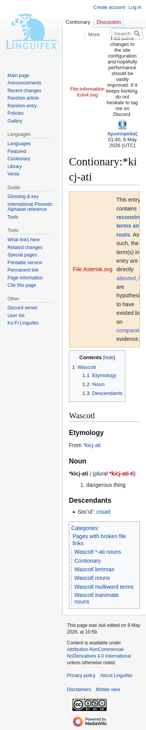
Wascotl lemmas (94, 569)
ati (98, 445)
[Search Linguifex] (127, 33)
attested (126, 278)
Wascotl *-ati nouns (97, 552)
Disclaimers (79, 689)
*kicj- (89, 445)
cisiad (104, 512)
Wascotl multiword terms (104, 587)
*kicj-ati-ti (121, 473)
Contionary (87, 561)
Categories (84, 528)
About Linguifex (116, 675)
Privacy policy (81, 675)
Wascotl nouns (92, 578)
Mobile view (108, 689)
